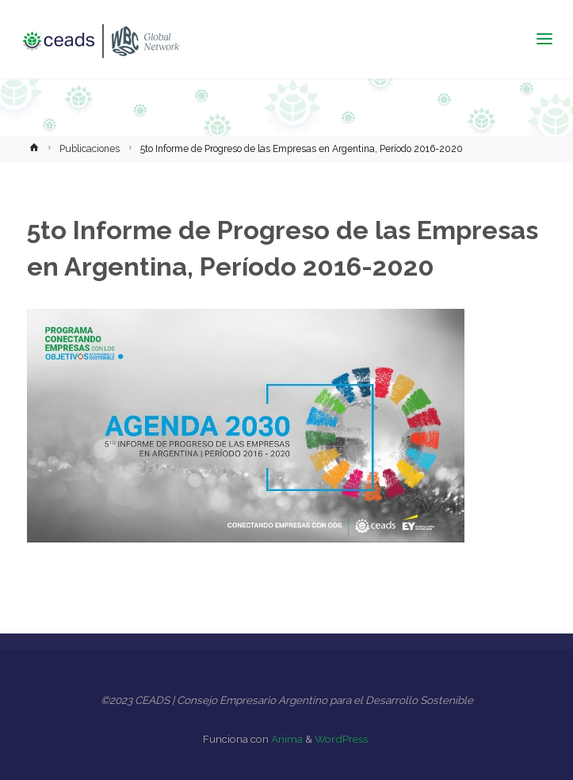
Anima (286, 738)
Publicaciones (89, 148)
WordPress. (342, 738)
